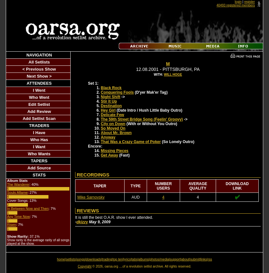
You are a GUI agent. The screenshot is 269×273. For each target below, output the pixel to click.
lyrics (127, 259)
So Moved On (113, 128)
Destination (111, 106)
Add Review (39, 111)
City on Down (113, 124)
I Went (39, 90)
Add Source (39, 168)
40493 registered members (235, 5)
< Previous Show (39, 69)
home (61, 259)
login (238, 2)
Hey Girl (108, 110)
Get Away (109, 155)
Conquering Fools (117, 92)
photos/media (159, 259)
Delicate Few (112, 115)
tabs (135, 259)
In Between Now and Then (27, 208)
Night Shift (110, 97)
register (249, 2)
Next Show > (39, 76)
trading (107, 259)
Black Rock (111, 88)
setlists (71, 259)
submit (194, 259)
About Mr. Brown (116, 133)
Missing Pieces (114, 151)
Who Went (39, 97)
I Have (39, 132)
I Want (39, 146)
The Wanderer (18, 184)
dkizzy (82, 222)
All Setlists (39, 62)
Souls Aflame (17, 192)
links (204, 259)
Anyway (108, 137)
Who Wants (39, 153)
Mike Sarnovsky (91, 197)
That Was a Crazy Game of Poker (131, 142)
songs (80, 259)
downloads (93, 259)
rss (210, 259)
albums (143, 259)
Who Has (39, 139)
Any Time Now (18, 216)
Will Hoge (173, 74)
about (185, 259)
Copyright (84, 266)
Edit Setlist (39, 104)
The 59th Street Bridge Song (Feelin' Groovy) (142, 119)
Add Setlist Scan (39, 118)
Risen (11, 224)
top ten (118, 259)
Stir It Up (109, 101)
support (175, 259)
